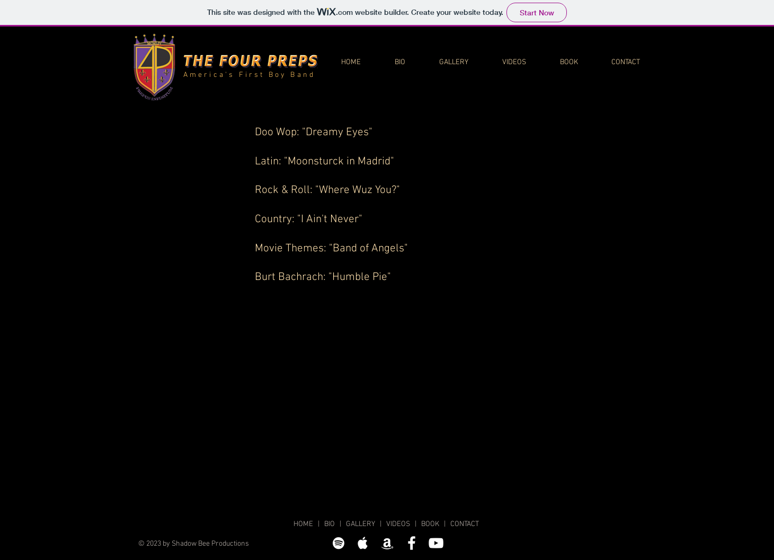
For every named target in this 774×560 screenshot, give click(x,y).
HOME (303, 524)
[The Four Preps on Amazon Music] (387, 543)
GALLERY (360, 524)
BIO (329, 524)
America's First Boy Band (249, 75)
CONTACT (464, 524)
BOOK (430, 524)
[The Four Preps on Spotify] (339, 543)
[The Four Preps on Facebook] (412, 543)
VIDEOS (398, 524)
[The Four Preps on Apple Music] (363, 543)
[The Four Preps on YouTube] (436, 543)
